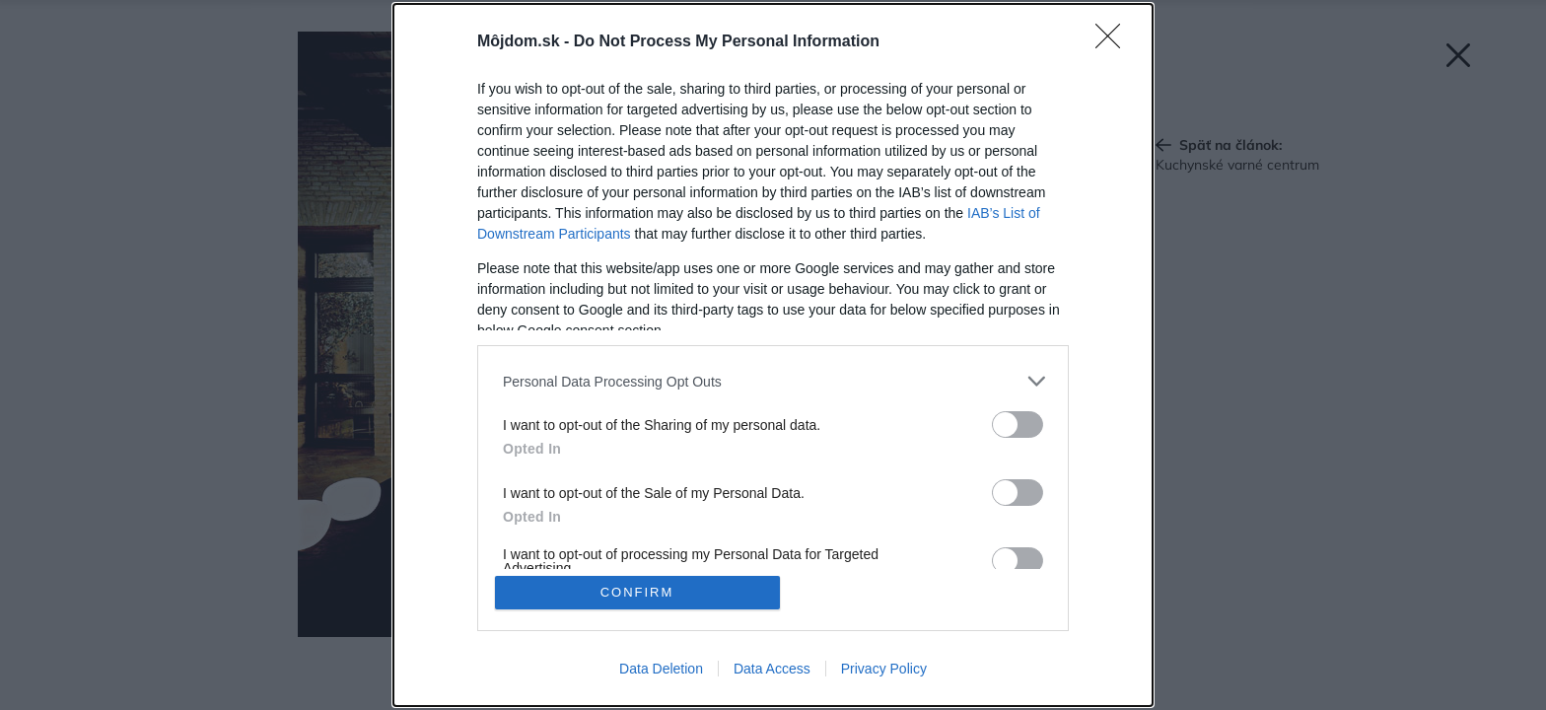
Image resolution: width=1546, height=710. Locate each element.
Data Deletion (661, 668)
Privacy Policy (884, 668)
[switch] (1017, 424)
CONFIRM (637, 592)
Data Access (772, 668)
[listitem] (773, 381)
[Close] (1114, 42)
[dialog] (773, 355)
